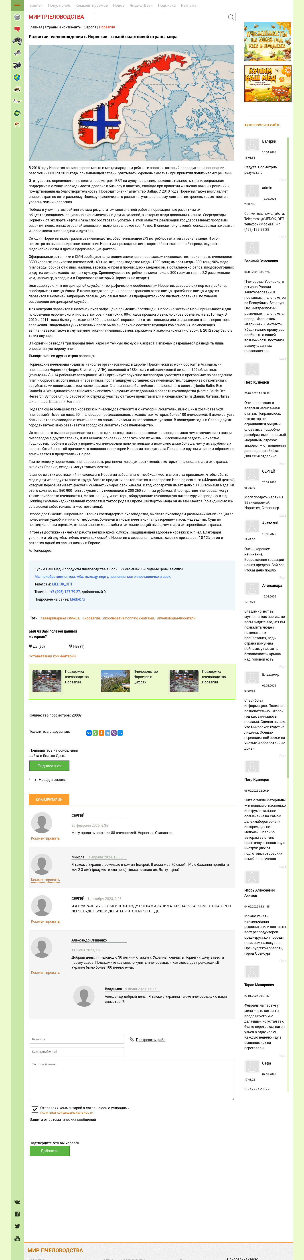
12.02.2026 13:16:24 (265, 623)
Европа (90, 27)
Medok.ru (77, 599)
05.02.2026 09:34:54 (265, 712)
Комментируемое (91, 5)
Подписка (167, 5)
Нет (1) (76, 646)
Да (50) (37, 646)
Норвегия (107, 27)
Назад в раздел (52, 779)
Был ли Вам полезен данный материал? (53, 634)
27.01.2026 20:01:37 (265, 1017)
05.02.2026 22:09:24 (265, 819)
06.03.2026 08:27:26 (265, 306)
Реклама (188, 5)
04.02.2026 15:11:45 (265, 925)
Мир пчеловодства (56, 16)
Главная (35, 5)
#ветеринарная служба (60, 618)
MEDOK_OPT (62, 584)
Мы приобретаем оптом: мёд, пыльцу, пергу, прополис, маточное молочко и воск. (102, 576)
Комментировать (45, 838)
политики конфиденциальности (66, 1112)
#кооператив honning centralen (128, 618)
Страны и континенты (63, 27)
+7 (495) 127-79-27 (65, 591)
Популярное (59, 5)
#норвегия (91, 618)
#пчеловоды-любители (176, 618)
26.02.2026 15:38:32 (265, 419)
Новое (118, 5)
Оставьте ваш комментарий (52, 656)
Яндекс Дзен (141, 5)
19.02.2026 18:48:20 (265, 547)
